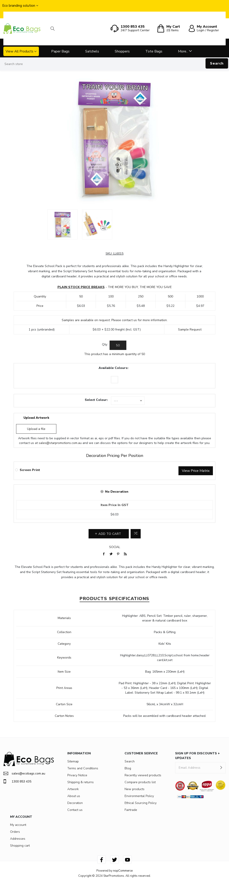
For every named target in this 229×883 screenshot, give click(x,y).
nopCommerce (123, 871)
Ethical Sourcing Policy (141, 803)
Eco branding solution (18, 5)
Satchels (92, 51)
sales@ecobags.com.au (24, 773)
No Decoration (116, 492)
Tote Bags (153, 51)
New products (134, 789)
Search (217, 63)
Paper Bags (60, 51)
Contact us (75, 810)
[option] (62, 224)
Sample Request (189, 329)
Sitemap (73, 761)
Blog (128, 768)
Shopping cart (20, 845)
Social (114, 547)
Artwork (73, 789)
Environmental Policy (139, 796)
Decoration (75, 803)
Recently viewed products (143, 775)
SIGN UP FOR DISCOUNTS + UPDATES (197, 755)
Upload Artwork (36, 418)
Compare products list (140, 782)
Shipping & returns (80, 782)
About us (73, 796)
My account (18, 825)
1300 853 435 (17, 781)
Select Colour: (96, 400)
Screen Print (30, 470)
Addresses (17, 839)
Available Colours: (113, 368)
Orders (15, 832)
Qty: (105, 344)
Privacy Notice (77, 775)
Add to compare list (136, 533)
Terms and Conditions (82, 768)
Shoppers (122, 51)
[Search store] (114, 64)
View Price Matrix (196, 470)
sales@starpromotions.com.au (60, 443)
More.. (183, 51)
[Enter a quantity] (118, 345)
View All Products (19, 51)
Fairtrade (131, 810)
